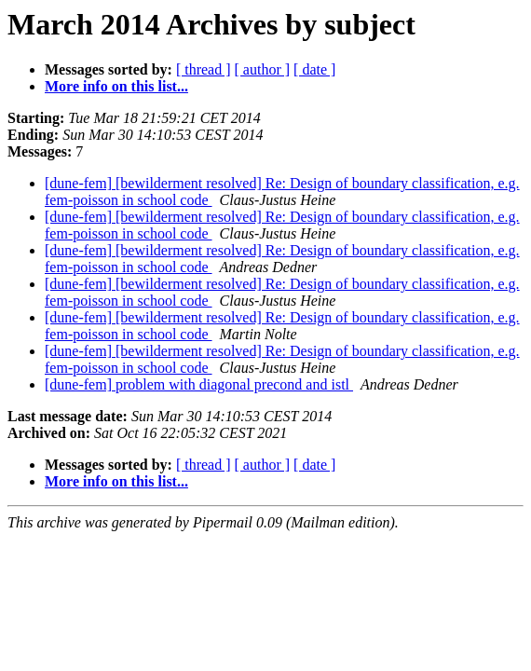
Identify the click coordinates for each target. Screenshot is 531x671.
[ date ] (314, 69)
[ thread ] (203, 69)
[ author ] (263, 69)
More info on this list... (116, 86)
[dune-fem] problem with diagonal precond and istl (199, 384)
